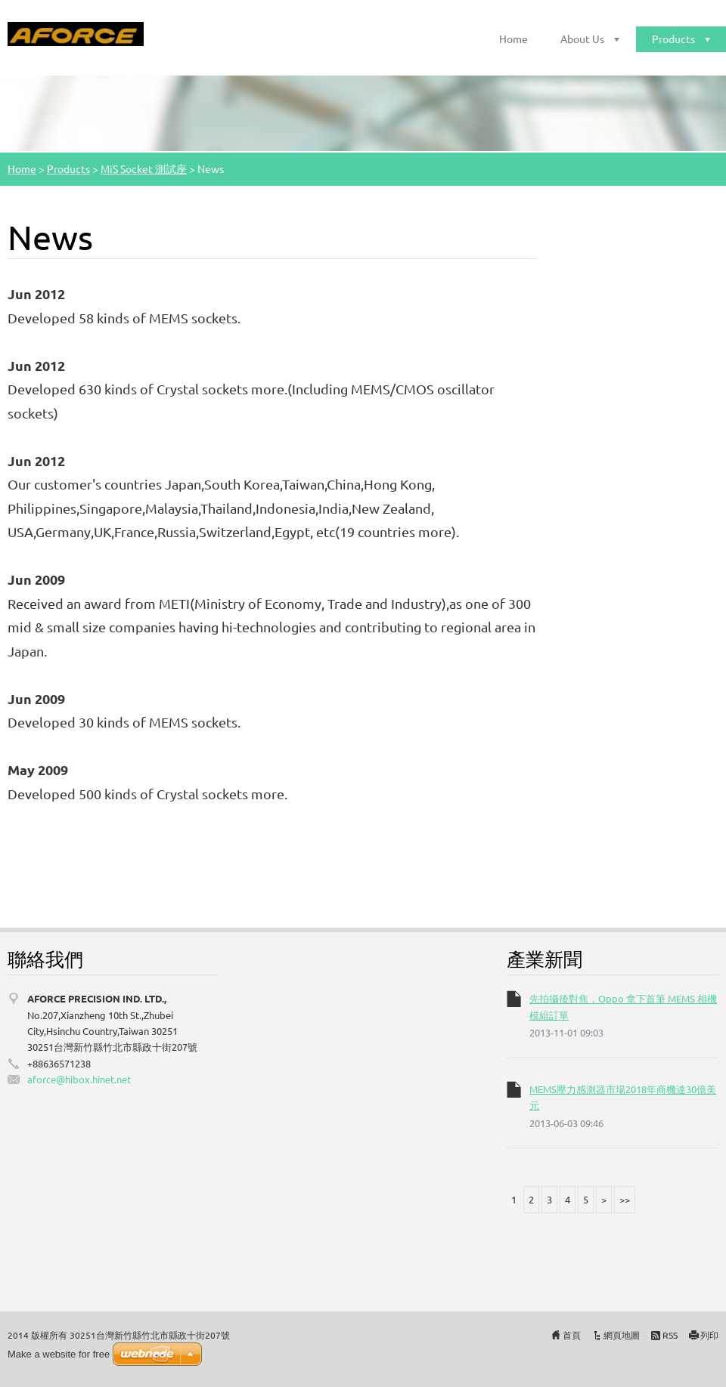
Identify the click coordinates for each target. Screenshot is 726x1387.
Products (673, 38)
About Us (582, 38)
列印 (709, 1335)
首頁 (572, 1335)
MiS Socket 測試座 (144, 168)
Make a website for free (59, 1354)
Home (513, 38)
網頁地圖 (621, 1335)
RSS (670, 1335)
